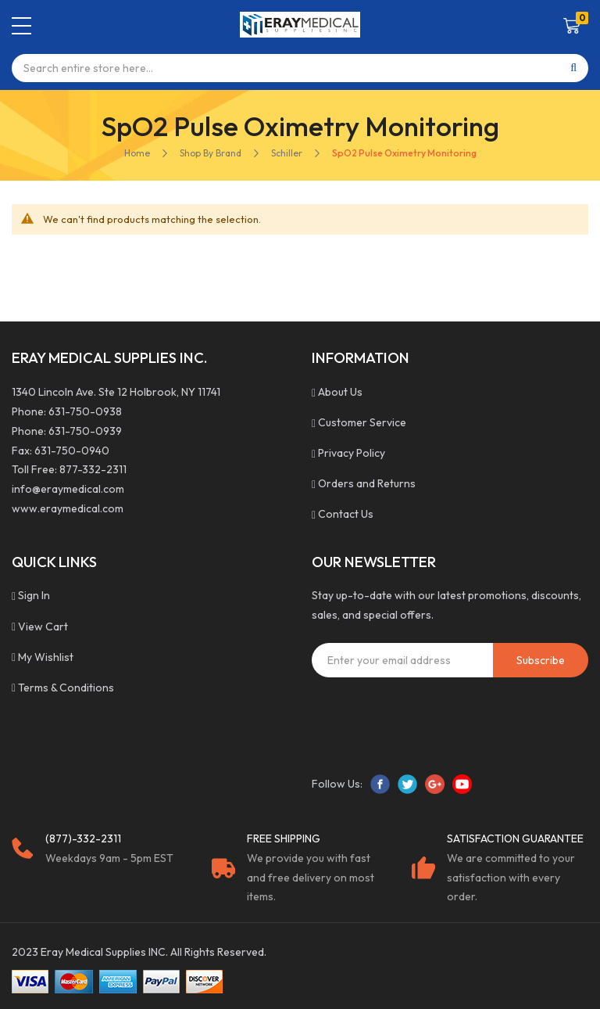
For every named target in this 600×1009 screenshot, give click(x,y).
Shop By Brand (210, 153)
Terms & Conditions (66, 687)
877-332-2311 (93, 469)
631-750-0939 (85, 431)
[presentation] (430, 719)
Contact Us (345, 514)
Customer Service (362, 422)
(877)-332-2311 (83, 838)
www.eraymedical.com (67, 508)
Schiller (286, 153)
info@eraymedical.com (68, 489)
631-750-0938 (85, 411)
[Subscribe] (540, 660)
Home (137, 153)
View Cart (43, 626)
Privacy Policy (351, 453)
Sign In (34, 595)
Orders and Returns (367, 483)
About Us (340, 392)
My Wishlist (45, 657)
